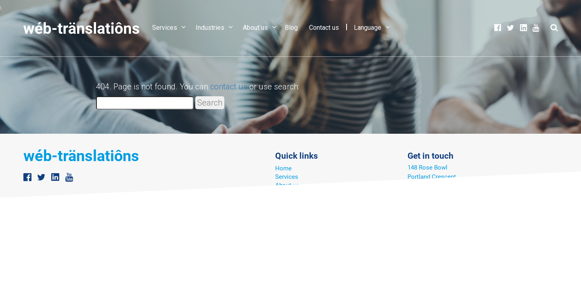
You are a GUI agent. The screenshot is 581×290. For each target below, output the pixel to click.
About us (255, 27)
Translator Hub (295, 193)
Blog (291, 27)
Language (367, 27)
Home (283, 168)
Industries (210, 27)
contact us (228, 86)
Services (164, 27)
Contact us (324, 27)
